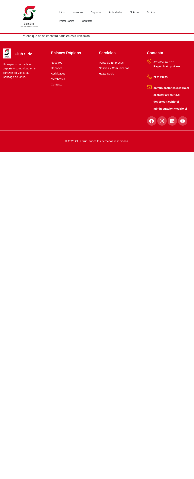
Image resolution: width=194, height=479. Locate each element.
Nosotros (78, 12)
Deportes (96, 12)
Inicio (62, 12)
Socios (151, 12)
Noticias (134, 12)
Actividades (115, 12)
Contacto (87, 20)
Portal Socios (66, 20)
